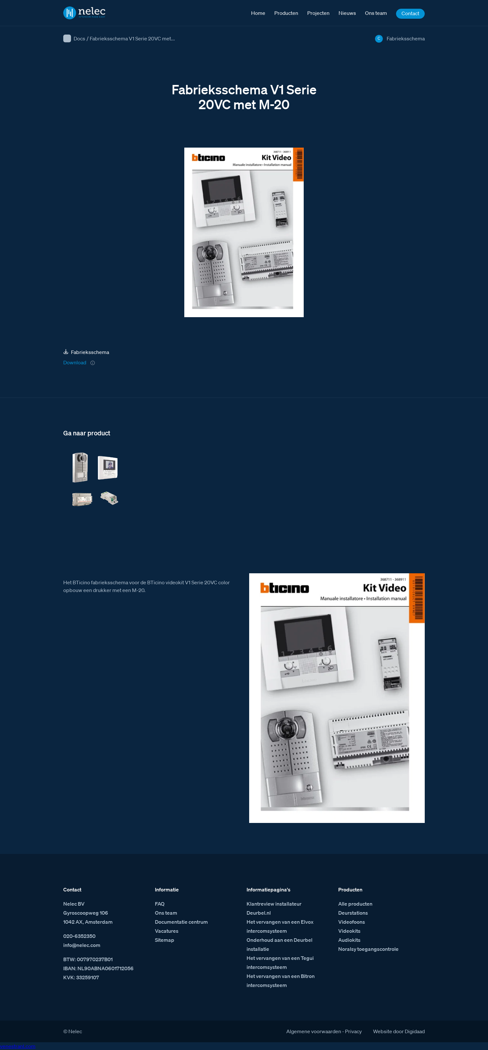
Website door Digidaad (399, 1031)
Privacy (353, 1031)
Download (74, 362)
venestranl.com (18, 1046)
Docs (79, 38)
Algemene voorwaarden (313, 1031)
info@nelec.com (81, 945)
